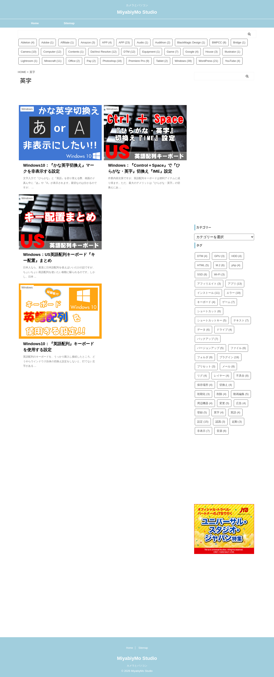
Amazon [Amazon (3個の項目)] (88, 42)
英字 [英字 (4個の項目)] (219, 412)
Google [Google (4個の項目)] (191, 51)
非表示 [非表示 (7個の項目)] (203, 430)
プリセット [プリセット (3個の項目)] (206, 366)
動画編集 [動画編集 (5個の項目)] (241, 394)
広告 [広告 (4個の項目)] (241, 403)
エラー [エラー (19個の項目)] (233, 292)
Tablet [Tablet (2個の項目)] (162, 60)
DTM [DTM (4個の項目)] (202, 256)
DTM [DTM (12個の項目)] (129, 51)
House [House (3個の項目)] (212, 51)
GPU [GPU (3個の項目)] (219, 256)
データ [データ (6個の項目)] (203, 329)
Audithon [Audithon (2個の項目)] (162, 42)
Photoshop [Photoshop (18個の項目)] (112, 60)
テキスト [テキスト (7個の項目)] (241, 320)
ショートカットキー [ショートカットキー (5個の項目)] (211, 320)
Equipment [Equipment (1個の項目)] (151, 51)
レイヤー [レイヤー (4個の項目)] (221, 375)
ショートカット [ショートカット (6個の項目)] (209, 311)
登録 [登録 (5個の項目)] (202, 412)
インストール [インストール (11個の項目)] (208, 292)
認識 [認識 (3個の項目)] (220, 421)
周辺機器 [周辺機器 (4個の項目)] (205, 403)
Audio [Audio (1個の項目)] (142, 42)
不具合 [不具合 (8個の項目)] (242, 375)
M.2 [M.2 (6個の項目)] (220, 265)
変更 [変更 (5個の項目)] (224, 403)
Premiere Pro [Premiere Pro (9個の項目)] (139, 60)
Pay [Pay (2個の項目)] (91, 60)
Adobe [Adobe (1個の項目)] (47, 42)
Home (35, 23)
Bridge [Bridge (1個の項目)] (239, 42)
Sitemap (69, 23)
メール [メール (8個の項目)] (228, 366)
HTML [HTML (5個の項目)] (203, 265)
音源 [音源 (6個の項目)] (221, 430)
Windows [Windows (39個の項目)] (183, 60)
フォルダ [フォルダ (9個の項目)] (205, 357)
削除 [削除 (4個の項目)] (221, 394)
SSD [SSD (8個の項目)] (202, 274)
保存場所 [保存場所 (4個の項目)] (205, 384)
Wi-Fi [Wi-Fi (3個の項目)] (219, 274)
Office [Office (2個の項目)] (74, 60)
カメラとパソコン (137, 665)
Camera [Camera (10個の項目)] (28, 51)
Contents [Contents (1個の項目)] (76, 51)
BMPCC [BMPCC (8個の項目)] (219, 42)
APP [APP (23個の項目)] (124, 42)
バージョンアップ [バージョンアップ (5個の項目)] (210, 348)
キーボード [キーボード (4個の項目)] (206, 302)
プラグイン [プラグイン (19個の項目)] (229, 357)
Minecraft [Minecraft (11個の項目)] (52, 60)
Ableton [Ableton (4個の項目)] (27, 42)
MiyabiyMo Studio (137, 12)
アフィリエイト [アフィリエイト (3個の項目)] (209, 283)
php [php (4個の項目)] (235, 265)
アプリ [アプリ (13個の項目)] (235, 283)
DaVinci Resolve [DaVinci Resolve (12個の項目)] (104, 51)
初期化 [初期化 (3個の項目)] (203, 394)
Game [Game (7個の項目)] (173, 51)
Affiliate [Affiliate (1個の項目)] (67, 42)
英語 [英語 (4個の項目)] (235, 412)
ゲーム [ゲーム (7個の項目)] (228, 302)
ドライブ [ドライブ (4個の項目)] (224, 329)
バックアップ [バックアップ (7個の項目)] (207, 338)
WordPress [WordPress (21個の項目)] (208, 60)
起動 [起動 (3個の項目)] (237, 421)
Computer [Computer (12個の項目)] (52, 51)
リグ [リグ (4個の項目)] (202, 375)
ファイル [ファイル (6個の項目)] (238, 348)
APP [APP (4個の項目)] (107, 42)
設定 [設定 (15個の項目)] (202, 421)
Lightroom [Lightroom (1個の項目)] (29, 60)
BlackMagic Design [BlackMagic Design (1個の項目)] (191, 42)
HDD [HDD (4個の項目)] (236, 256)
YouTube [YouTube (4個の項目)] (232, 60)
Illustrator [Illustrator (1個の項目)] (232, 51)
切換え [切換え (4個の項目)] (225, 384)
